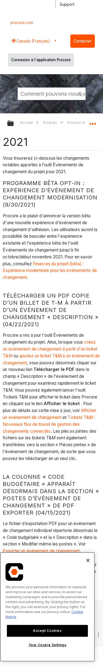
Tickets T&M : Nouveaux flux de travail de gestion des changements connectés (49, 424)
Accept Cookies (47, 630)
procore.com (21, 22)
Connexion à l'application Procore (41, 60)
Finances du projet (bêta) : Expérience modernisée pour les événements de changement (50, 270)
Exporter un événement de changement (41, 550)
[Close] (88, 560)
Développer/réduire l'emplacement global (92, 121)
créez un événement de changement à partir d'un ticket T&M (50, 349)
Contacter (82, 41)
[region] (47, 607)
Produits (50, 122)
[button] (80, 93)
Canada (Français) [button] (32, 41)
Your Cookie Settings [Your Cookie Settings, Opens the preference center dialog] (47, 645)
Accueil (27, 122)
